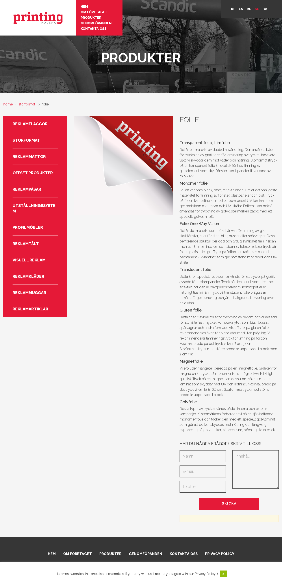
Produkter (91, 18)
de (249, 9)
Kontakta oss (94, 29)
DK (264, 9)
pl (233, 9)
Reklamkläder (28, 276)
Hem (84, 7)
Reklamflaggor (30, 124)
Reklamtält (26, 243)
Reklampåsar (27, 189)
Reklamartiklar (30, 309)
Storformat (26, 140)
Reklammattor (29, 156)
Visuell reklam (29, 260)
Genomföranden (96, 23)
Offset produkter (33, 173)
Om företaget (94, 12)
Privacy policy (219, 554)
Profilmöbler (28, 227)
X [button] (223, 574)
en (241, 9)
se (257, 9)
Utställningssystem (34, 208)
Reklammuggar (29, 292)
